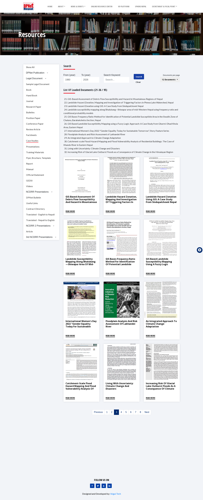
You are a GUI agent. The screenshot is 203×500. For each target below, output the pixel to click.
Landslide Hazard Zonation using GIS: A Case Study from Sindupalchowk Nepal (161, 199)
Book (28, 89)
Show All (30, 67)
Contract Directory (35, 208)
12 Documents (169, 79)
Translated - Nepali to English (40, 220)
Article (29, 231)
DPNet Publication (35, 73)
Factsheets (31, 135)
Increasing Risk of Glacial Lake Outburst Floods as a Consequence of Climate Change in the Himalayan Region (160, 389)
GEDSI (29, 180)
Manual (29, 169)
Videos (29, 186)
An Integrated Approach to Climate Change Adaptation (161, 324)
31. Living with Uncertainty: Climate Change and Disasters (92, 148)
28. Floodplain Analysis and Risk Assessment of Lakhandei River (94, 134)
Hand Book (31, 95)
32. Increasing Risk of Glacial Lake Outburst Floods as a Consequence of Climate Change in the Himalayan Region (118, 152)
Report (29, 163)
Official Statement (35, 175)
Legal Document (34, 78)
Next (147, 412)
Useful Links (32, 203)
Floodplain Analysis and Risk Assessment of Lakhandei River (121, 324)
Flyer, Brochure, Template (38, 158)
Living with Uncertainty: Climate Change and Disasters (119, 386)
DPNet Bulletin (33, 197)
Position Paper (33, 118)
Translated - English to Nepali (40, 214)
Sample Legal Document (37, 84)
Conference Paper (35, 123)
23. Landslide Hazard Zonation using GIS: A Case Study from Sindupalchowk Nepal (103, 106)
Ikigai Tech (115, 493)
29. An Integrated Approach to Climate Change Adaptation (92, 137)
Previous (98, 412)
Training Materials (35, 152)
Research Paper (33, 106)
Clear (138, 82)
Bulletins (30, 112)
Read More (70, 211)
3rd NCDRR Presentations (39, 237)
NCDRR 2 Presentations (38, 226)
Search (139, 76)
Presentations (32, 146)
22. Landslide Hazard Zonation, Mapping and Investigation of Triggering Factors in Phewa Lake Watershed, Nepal (119, 102)
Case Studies (32, 140)
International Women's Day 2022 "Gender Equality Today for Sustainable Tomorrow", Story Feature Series (81, 327)
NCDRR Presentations (37, 192)
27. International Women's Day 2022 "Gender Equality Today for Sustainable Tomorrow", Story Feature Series (116, 130)
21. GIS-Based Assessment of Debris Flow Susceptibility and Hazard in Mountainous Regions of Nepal (113, 99)
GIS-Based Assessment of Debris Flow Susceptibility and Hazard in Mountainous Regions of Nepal (81, 200)
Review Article (33, 129)
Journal (29, 101)
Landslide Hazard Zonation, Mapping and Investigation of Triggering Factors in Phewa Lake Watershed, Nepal (121, 202)
